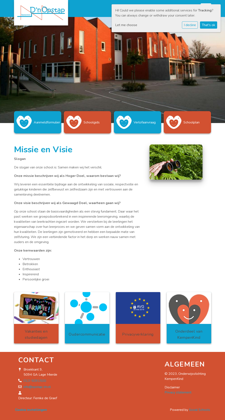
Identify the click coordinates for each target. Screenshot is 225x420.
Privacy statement (178, 392)
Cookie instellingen (31, 409)
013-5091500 (35, 380)
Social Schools (199, 409)
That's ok (208, 25)
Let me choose (126, 25)
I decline (190, 25)
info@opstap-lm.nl (37, 387)
